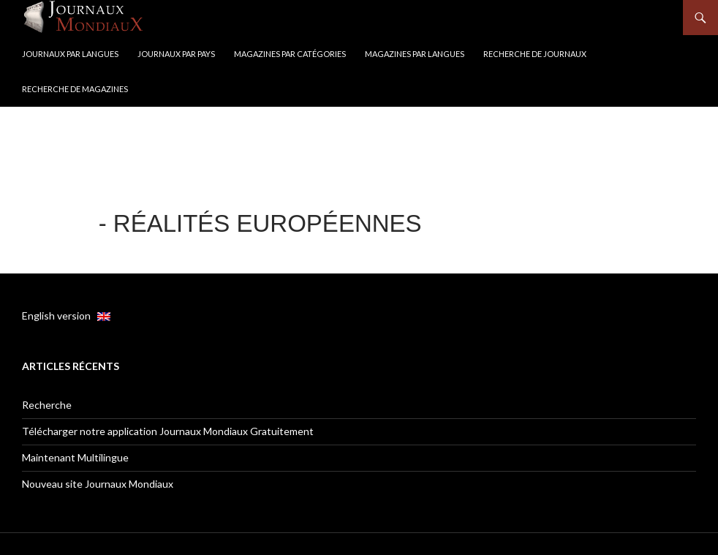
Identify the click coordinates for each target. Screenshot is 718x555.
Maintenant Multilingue (75, 457)
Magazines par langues (414, 53)
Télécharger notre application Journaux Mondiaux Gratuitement (168, 431)
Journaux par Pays (176, 53)
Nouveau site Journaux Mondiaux (97, 483)
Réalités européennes (267, 223)
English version (66, 315)
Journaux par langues (70, 53)
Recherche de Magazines (75, 89)
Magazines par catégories (290, 53)
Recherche (47, 405)
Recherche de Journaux (534, 53)
